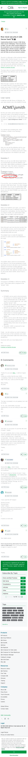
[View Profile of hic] (7, 29)
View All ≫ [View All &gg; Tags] (5, 624)
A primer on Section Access (8, 347)
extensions (14, 620)
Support (3, 683)
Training (3, 680)
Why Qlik (3, 662)
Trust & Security (5, 694)
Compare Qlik (4, 676)
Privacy (3, 699)
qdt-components (7, 617)
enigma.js (5, 593)
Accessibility (4, 697)
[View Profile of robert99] (9, 492)
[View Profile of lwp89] (8, 531)
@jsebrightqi (12, 474)
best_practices (10, 613)
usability (21, 617)
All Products (4, 635)
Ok (14, 752)
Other (4, 590)
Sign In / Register (22, 7)
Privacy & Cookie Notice (7, 734)
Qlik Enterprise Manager (7, 654)
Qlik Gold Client (5, 659)
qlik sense (19, 608)
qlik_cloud (20, 610)
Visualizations (7, 584)
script (4, 620)
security (20, 620)
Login (20, 1)
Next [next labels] (19, 597)
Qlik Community (6, 715)
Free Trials (3, 673)
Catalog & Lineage (6, 657)
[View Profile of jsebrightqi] (9, 421)
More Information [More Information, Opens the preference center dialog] (14, 755)
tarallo (8, 620)
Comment (5, 568)
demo (4, 613)
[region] (14, 746)
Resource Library (5, 668)
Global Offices (5, 706)
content (15, 610)
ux (22, 613)
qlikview (10, 610)
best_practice (6, 615)
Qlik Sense (6, 581)
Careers (3, 701)
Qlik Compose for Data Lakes (9, 650)
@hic (14, 373)
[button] (26, 29)
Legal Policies (4, 732)
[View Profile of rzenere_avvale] (11, 365)
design (4, 610)
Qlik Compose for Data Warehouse (10, 652)
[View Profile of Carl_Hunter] (10, 459)
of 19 (15, 597)
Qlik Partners (4, 671)
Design (3, 21)
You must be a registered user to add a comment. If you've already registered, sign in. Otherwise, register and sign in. (14, 564)
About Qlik (3, 689)
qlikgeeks (14, 617)
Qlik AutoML (4, 642)
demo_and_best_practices (9, 608)
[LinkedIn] (5, 719)
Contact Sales (4, 709)
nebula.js (5, 587)
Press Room (4, 692)
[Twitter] (2, 719)
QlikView (3, 645)
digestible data (14, 615)
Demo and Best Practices (10, 578)
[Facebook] (8, 719)
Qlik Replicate (4, 647)
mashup (22, 615)
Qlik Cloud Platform (6, 638)
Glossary (3, 678)
